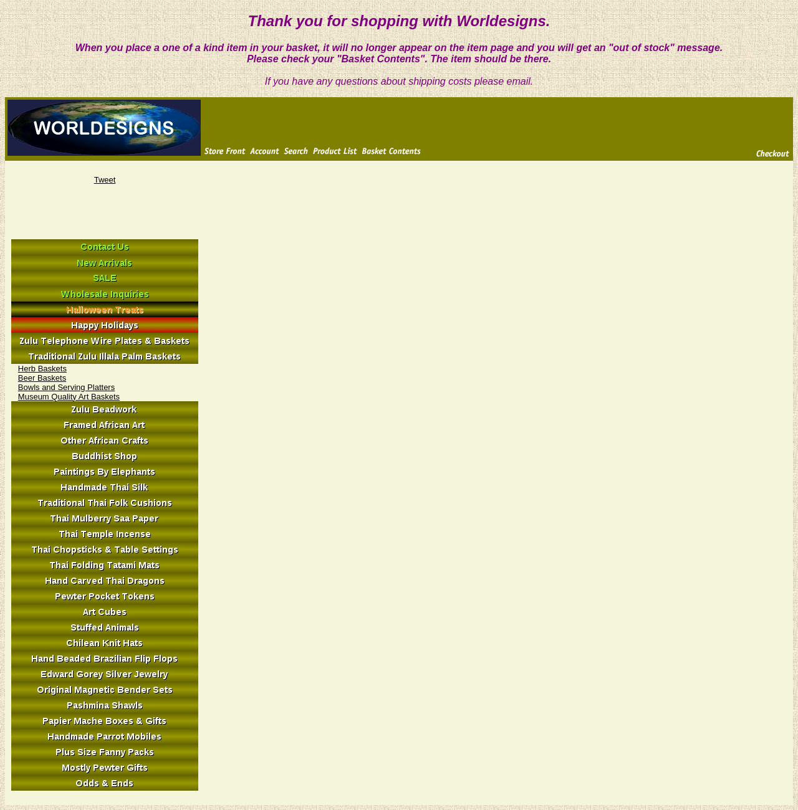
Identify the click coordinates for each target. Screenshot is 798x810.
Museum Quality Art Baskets (69, 396)
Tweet (105, 179)
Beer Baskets (42, 378)
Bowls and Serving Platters (66, 387)
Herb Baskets (42, 368)
